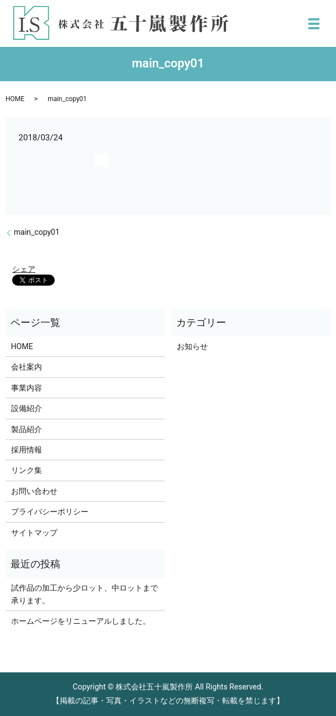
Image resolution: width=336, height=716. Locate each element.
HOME (15, 99)
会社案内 (26, 366)
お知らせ (192, 346)
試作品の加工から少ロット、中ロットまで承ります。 (84, 593)
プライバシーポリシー (49, 511)
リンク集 (26, 470)
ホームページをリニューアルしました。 (80, 621)
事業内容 (26, 387)
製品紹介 (26, 429)
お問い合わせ (34, 491)
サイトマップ (34, 532)
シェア (23, 269)
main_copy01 (37, 232)
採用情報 (26, 449)
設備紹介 (26, 408)
